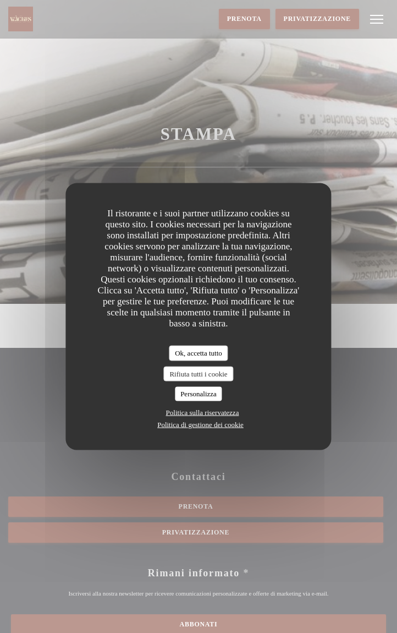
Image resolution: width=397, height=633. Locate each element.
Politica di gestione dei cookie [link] (200, 424)
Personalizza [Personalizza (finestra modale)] (198, 394)
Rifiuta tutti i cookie (198, 373)
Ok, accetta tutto (198, 353)
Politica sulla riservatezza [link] (202, 412)
